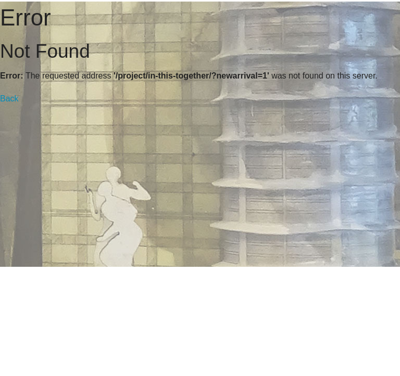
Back (9, 98)
